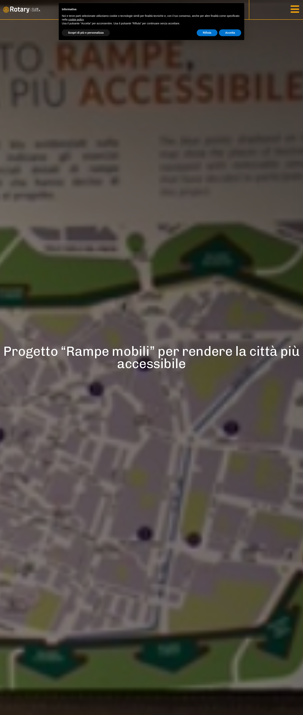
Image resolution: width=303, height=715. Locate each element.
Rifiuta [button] (207, 32)
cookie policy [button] (75, 19)
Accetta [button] (230, 32)
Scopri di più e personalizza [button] (86, 32)
